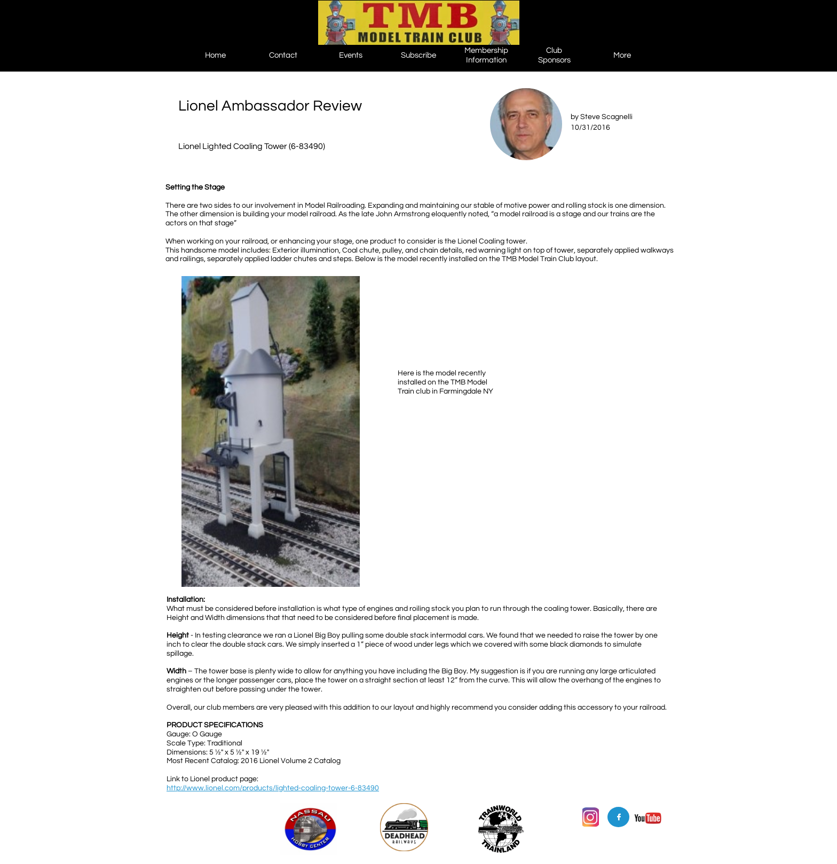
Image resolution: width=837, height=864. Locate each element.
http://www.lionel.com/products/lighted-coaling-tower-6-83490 (273, 788)
